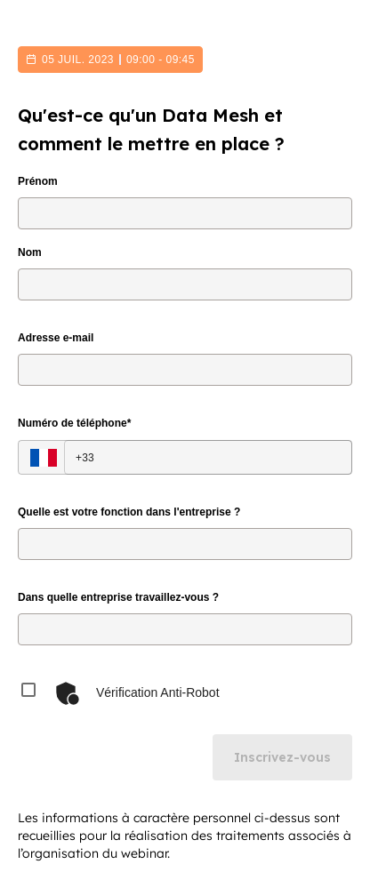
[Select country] (43, 457)
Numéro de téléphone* (74, 423)
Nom (30, 252)
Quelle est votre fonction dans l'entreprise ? (129, 512)
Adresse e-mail (55, 338)
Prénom (38, 181)
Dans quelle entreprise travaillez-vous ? (118, 597)
